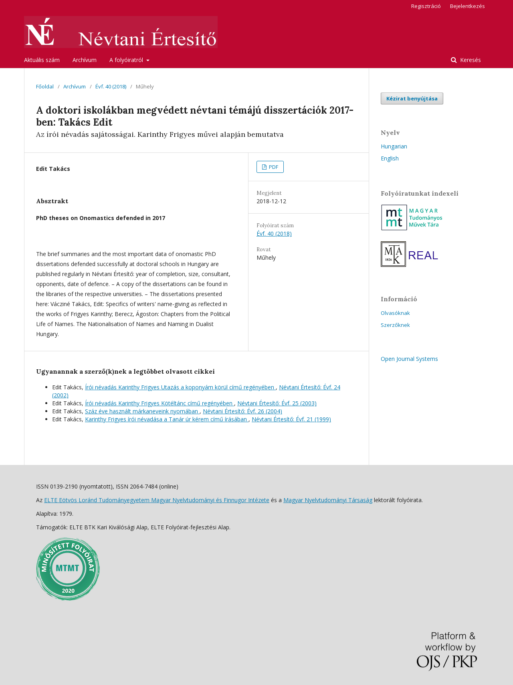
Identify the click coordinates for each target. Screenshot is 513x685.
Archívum (85, 60)
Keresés (469, 60)
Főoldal (45, 86)
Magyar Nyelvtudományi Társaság (327, 500)
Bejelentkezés (467, 6)
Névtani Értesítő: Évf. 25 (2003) (277, 403)
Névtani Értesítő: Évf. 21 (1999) (291, 419)
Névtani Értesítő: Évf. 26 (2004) (242, 411)
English (390, 158)
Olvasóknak (395, 312)
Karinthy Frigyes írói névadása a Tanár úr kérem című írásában (166, 419)
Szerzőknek (395, 324)
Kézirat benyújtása (412, 98)
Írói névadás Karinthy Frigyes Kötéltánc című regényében (159, 403)
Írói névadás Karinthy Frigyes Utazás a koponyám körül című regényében (180, 387)
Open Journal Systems (409, 359)
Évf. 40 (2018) (110, 86)
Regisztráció (426, 6)
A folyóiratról (127, 60)
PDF (273, 166)
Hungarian (394, 146)
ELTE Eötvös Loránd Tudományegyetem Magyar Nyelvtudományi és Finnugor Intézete (156, 500)
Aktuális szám (42, 60)
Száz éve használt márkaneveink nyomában (142, 411)
